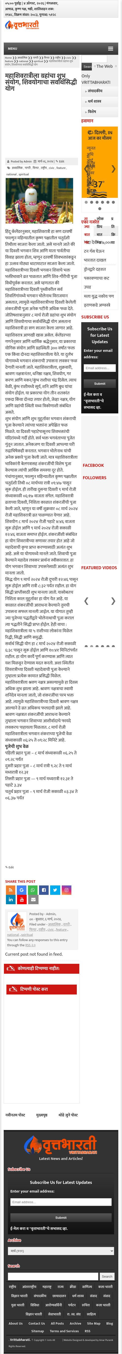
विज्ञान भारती (19, 1296)
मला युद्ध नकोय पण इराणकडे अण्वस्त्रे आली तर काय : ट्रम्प (99, 305)
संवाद (93, 1296)
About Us (15, 1323)
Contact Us (37, 1323)
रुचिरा (86, 1305)
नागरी (66, 924)
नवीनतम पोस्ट (15, 1115)
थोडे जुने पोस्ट (68, 1115)
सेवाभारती (54, 1314)
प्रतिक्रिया (113, 231)
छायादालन (59, 1296)
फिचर (32, 929)
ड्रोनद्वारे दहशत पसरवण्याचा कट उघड (96, 278)
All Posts (57, 1323)
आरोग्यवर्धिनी (53, 1305)
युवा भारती (17, 1305)
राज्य (60, 1287)
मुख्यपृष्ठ (41, 1115)
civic (50, 929)
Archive (75, 1323)
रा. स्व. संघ (74, 1314)
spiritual (27, 935)
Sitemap (37, 1331)
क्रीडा (73, 1287)
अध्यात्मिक (54, 924)
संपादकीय (40, 1296)
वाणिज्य (87, 1287)
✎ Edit (60, 161)
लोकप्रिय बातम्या (100, 231)
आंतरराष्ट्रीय (29, 1287)
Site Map (94, 1323)
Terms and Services (64, 1331)
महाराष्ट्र (46, 1287)
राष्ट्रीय (42, 929)
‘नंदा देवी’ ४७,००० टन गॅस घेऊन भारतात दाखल (98, 251)
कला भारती (105, 1287)
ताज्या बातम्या (87, 231)
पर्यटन (72, 1305)
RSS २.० (30, 945)
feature (61, 929)
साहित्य (91, 1314)
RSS (87, 1331)
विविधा (35, 1305)
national (13, 935)
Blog (109, 1323)
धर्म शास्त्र (78, 1296)
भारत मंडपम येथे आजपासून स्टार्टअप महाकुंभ (97, 639)
